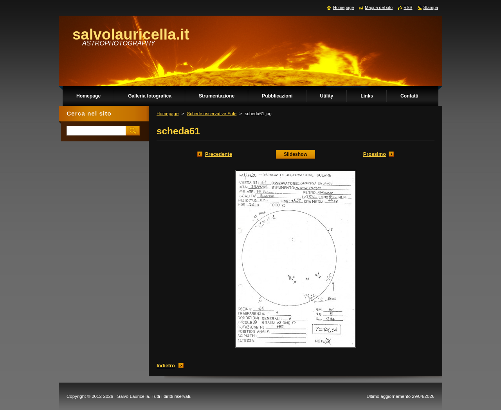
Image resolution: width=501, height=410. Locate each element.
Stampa (431, 7)
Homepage (167, 113)
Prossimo (374, 154)
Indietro (166, 365)
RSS (408, 7)
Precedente (218, 154)
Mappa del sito (379, 7)
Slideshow (295, 154)
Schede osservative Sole (211, 113)
